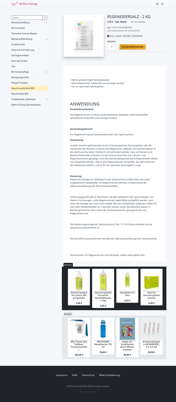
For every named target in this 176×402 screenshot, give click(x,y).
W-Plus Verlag (24, 4)
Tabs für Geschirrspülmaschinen (151, 295)
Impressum (62, 375)
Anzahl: (111, 41)
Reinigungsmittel (20, 77)
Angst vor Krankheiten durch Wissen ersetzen (127, 345)
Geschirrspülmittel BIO (23, 88)
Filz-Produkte (18, 27)
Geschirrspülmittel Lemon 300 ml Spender (79, 295)
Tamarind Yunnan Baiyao (24, 33)
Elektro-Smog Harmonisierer (26, 104)
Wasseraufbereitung (21, 38)
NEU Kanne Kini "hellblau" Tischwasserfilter (79, 345)
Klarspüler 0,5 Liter (127, 294)
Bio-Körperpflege (20, 71)
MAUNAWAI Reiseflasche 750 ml (103, 344)
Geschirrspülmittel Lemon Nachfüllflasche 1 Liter (103, 296)
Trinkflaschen (18, 44)
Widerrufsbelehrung (109, 375)
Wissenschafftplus (20, 22)
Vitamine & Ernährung (22, 49)
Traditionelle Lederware (23, 99)
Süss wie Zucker (19, 60)
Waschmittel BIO (19, 93)
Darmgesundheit (20, 55)
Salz (13, 66)
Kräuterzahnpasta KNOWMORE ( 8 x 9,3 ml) (151, 344)
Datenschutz (88, 375)
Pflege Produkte (19, 82)
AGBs (75, 375)
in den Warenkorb (132, 46)
